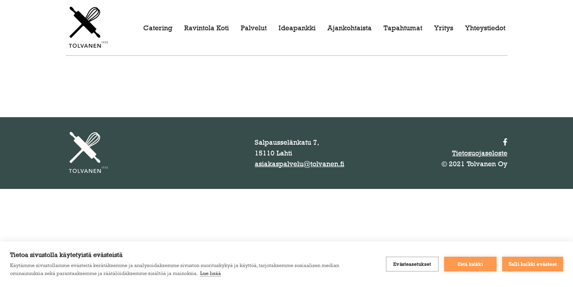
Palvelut (254, 28)
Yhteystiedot (485, 28)
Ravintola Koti (206, 28)
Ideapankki (297, 28)
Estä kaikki (470, 264)
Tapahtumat (403, 28)
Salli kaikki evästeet (533, 264)
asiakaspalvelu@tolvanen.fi (299, 164)
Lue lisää (210, 273)
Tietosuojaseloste (479, 153)
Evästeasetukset (412, 264)
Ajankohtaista (349, 28)
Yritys (443, 28)
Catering (157, 28)
